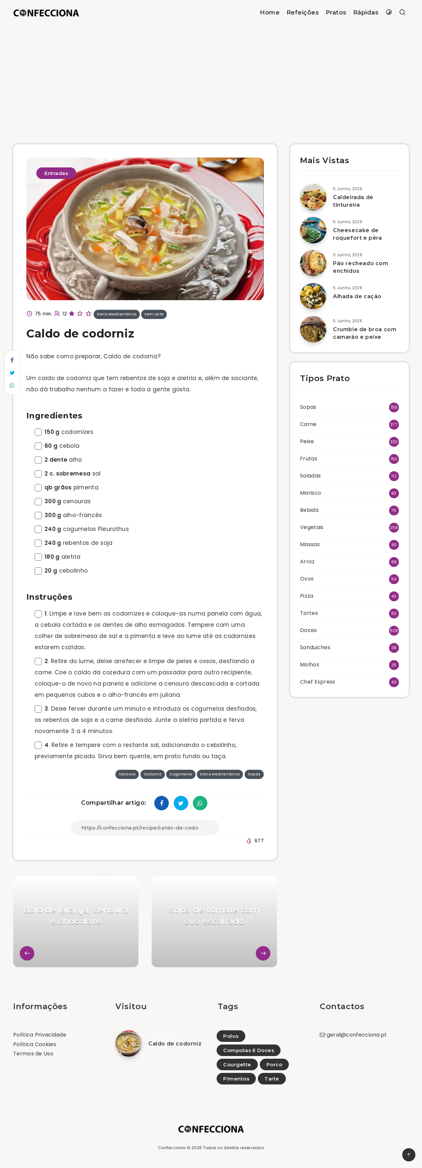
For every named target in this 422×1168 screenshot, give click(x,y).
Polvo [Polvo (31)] (231, 1036)
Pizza (307, 596)
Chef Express (317, 682)
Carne (308, 424)
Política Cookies (34, 1044)
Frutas (308, 458)
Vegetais (311, 527)
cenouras (63, 501)
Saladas (310, 475)
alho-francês (68, 515)
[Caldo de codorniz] (128, 1043)
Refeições (302, 12)
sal (68, 474)
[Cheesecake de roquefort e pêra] (313, 230)
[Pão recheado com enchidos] (313, 263)
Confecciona (172, 1147)
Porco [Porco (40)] (274, 1064)
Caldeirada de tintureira (353, 201)
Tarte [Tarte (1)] (271, 1079)
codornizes (64, 432)
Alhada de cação (357, 296)
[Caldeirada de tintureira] (313, 197)
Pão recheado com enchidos (360, 267)
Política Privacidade (39, 1035)
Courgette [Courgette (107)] (237, 1064)
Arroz (307, 561)
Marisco (310, 493)
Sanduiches (315, 647)
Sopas (308, 407)
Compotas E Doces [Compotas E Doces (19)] (248, 1050)
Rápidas (366, 12)
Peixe (307, 441)
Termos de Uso (33, 1053)
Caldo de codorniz (174, 1044)
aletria (57, 557)
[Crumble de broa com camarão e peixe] (313, 329)
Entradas (56, 173)
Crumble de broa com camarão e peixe (364, 333)
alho (58, 460)
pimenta (67, 487)
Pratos (336, 12)
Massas (310, 544)
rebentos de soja (74, 543)
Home (270, 12)
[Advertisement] (211, 75)
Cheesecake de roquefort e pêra (357, 234)
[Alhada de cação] (313, 296)
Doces (308, 630)
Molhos (309, 664)
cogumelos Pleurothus (82, 529)
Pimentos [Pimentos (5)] (236, 1079)
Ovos (307, 579)
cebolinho (61, 571)
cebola (57, 446)
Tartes (309, 613)
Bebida (309, 510)
